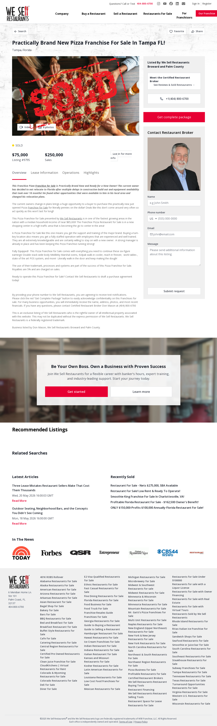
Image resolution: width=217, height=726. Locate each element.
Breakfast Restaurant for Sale (58, 626)
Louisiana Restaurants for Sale (103, 677)
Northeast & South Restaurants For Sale (147, 656)
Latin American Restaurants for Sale (103, 671)
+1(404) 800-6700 (174, 99)
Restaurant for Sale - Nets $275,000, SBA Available (144, 485)
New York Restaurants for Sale (146, 643)
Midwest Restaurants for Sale (146, 592)
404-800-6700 (145, 3)
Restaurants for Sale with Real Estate (190, 600)
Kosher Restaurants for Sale (101, 665)
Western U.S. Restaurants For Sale (190, 697)
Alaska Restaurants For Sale (57, 585)
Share (197, 31)
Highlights (91, 172)
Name (151, 196)
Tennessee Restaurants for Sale (191, 676)
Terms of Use (125, 721)
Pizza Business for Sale (142, 669)
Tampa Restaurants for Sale (189, 672)
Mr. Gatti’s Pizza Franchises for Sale (147, 614)
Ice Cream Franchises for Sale (102, 641)
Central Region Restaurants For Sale (59, 648)
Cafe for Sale (48, 638)
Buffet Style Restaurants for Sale (57, 632)
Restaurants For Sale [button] (157, 14)
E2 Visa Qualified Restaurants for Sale (102, 578)
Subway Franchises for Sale (188, 668)
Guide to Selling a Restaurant (102, 629)
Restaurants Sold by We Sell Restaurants (189, 615)
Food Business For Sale (97, 604)
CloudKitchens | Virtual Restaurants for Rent (54, 667)
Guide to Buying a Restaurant (102, 625)
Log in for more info (121, 156)
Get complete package (174, 117)
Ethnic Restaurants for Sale (101, 584)
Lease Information (44, 172)
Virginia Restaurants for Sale (189, 692)
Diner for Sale (48, 689)
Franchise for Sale (45, 185)
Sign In (196, 3)
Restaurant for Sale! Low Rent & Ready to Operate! (145, 491)
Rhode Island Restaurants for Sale (190, 623)
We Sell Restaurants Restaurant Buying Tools (147, 683)
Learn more (141, 392)
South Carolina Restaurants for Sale (191, 650)
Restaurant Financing (141, 689)
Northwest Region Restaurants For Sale (147, 663)
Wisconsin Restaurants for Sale (191, 703)
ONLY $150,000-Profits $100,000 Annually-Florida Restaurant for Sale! (157, 508)
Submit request (174, 291)
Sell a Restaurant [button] (125, 14)
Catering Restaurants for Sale (58, 642)
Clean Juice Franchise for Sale (58, 661)
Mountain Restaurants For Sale (147, 608)
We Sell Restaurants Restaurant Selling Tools (147, 695)
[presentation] (174, 276)
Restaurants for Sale (140, 705)
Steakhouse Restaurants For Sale (189, 662)
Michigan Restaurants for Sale (146, 577)
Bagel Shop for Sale (52, 606)
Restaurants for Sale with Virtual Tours (188, 608)
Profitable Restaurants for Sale (147, 674)
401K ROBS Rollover (51, 577)
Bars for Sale (48, 614)
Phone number (156, 212)
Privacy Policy (141, 721)
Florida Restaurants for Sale (101, 600)
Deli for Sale (47, 684)
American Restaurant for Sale (58, 589)
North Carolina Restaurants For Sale (147, 648)
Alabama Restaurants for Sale (58, 581)
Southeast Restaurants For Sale (191, 656)
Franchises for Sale (95, 616)
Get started (76, 392)
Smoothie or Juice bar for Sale (190, 644)
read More (19, 501)
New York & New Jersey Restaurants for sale (142, 637)
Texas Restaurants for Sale (188, 680)
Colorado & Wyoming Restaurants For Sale (53, 674)
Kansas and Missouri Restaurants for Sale (96, 659)
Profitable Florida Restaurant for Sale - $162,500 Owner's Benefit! (155, 502)
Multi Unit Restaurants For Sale (147, 620)
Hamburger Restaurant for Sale (103, 633)
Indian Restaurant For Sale (100, 646)
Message (153, 244)
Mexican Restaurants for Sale (102, 689)
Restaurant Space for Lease (145, 701)
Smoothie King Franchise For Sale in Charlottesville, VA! (147, 496)
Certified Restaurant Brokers (145, 678)
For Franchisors (184, 15)
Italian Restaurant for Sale (100, 654)
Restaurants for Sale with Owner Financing (192, 593)
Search (20, 31)
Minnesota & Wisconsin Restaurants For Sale (142, 598)
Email (151, 228)
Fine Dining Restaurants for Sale (103, 596)
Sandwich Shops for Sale (187, 636)
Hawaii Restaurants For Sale (101, 637)
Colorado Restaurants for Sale (58, 680)
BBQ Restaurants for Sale (55, 618)
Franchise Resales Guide (98, 612)
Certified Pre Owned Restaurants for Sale (60, 655)
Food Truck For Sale (96, 608)
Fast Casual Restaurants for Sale (101, 590)
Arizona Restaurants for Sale (57, 593)
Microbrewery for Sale (141, 581)
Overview (19, 172)
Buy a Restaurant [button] (94, 14)
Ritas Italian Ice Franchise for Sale (190, 630)
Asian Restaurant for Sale (55, 602)
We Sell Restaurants (71, 218)
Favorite (176, 31)
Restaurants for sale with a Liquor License (189, 585)
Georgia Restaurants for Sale (102, 621)
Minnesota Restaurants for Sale (147, 604)
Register (206, 3)
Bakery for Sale (49, 610)
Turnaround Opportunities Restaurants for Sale (188, 686)
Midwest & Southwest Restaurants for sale (141, 586)
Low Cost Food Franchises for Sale (101, 682)
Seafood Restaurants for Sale (190, 640)
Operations (70, 172)
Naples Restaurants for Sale (145, 624)
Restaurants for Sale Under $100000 (188, 578)
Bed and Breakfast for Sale (56, 622)
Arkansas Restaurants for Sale (58, 597)
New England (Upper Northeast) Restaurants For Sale (147, 629)
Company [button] (61, 14)
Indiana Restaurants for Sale (101, 650)
